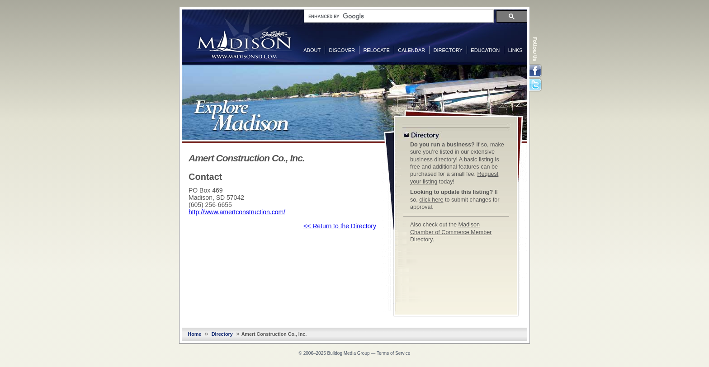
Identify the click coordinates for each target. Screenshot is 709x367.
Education (485, 50)
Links (515, 50)
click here (431, 200)
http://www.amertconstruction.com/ (237, 212)
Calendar (411, 50)
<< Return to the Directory (339, 226)
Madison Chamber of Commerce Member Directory (451, 232)
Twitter (536, 85)
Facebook (536, 71)
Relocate (376, 50)
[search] (397, 16)
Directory (448, 50)
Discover (342, 50)
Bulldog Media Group (348, 353)
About (312, 50)
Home (195, 334)
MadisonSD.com (244, 35)
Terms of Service (393, 353)
